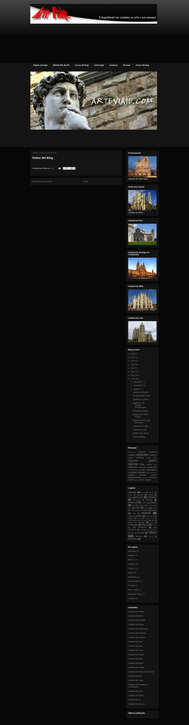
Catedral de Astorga (136, 612)
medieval (132, 467)
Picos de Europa (136, 522)
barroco (142, 452)
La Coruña (150, 505)
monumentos (133, 470)
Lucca (154, 510)
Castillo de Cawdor (140, 399)
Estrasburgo (137, 500)
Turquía (131, 598)
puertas (154, 475)
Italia (130, 573)
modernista (152, 467)
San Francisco (139, 527)
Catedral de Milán (135, 659)
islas (142, 464)
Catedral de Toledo (136, 695)
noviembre (137, 385)
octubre (136, 389)
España (131, 564)
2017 (133, 357)
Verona (150, 536)
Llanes (154, 508)
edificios (153, 455)
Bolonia (151, 492)
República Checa (135, 594)
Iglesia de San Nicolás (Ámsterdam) (139, 405)
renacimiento (134, 477)
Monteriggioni (150, 516)
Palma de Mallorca (142, 520)
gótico (153, 460)
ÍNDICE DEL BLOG (61, 65)
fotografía (133, 460)
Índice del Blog (42, 157)
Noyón (139, 518)
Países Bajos (133, 581)
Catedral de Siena (135, 691)
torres (142, 480)
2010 (133, 379)
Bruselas (140, 495)
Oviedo (130, 520)
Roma (155, 525)
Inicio (85, 181)
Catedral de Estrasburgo (138, 629)
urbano (148, 480)
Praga (145, 525)
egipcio (130, 458)
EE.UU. (131, 560)
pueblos (131, 475)
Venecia (139, 536)
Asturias (132, 492)
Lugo (134, 513)
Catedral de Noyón (136, 663)
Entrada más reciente (42, 181)
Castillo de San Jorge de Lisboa (141, 421)
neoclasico (132, 472)
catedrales (142, 454)
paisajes (142, 472)
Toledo (152, 532)
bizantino (153, 452)
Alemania (132, 551)
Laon (130, 508)
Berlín (143, 492)
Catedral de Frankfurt (137, 637)
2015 (133, 364)
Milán (140, 516)
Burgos (150, 495)
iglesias (133, 464)
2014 (133, 368)
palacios (149, 472)
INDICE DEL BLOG (141, 433)
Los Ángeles (143, 510)
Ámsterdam (133, 539)
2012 (133, 372)
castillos (131, 455)
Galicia (153, 502)
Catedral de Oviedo (136, 667)
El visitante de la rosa (141, 396)
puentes (143, 475)
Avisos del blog (142, 65)
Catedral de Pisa (135, 676)
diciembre (137, 382)
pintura (154, 472)
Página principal (40, 65)
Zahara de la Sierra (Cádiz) (141, 415)
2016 (133, 361)
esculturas (140, 458)
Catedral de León (140, 430)
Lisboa (146, 508)
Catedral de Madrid (136, 655)
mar (155, 464)
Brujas (130, 495)
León (137, 508)
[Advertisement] (94, 43)
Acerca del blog (82, 65)
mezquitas (142, 467)
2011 (133, 375)
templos (137, 480)
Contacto (113, 65)
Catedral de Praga (140, 426)
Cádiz (130, 497)
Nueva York (149, 518)
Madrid (146, 513)
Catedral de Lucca (135, 650)
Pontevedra (133, 525)
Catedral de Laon (135, 642)
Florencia (132, 502)
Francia (131, 568)
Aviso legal (99, 65)
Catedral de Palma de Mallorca (140, 672)
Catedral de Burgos (141, 392)
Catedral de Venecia (136, 704)
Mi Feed (126, 65)
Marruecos (132, 577)
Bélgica (131, 555)
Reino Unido (133, 590)
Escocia (139, 497)
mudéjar (142, 470)
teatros (131, 480)
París (152, 520)
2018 (133, 354)
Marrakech (131, 516)
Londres (133, 510)
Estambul (152, 497)
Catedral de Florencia (137, 633)
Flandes (149, 500)
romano (145, 477)
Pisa (151, 522)
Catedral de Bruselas (136, 620)
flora (155, 458)
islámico (149, 464)
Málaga (130, 518)
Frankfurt (144, 503)
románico (153, 477)
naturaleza (151, 470)
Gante (134, 505)
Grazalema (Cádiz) (140, 411)
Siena (133, 533)
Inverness (141, 505)
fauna (149, 458)
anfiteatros (131, 452)
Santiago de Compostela (148, 530)
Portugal (131, 585)
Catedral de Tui (134, 700)
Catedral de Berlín (135, 616)
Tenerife (141, 533)
